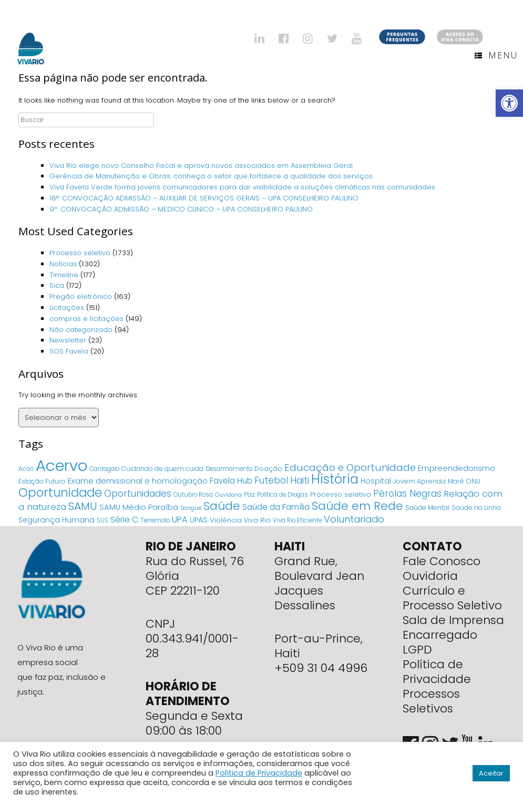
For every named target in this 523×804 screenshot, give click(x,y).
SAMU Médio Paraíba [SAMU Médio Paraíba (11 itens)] (138, 507)
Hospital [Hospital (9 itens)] (376, 481)
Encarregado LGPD (440, 642)
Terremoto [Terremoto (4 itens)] (155, 520)
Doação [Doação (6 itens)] (268, 468)
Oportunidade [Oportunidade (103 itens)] (60, 492)
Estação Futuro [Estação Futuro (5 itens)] (42, 481)
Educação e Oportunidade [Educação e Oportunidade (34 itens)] (350, 467)
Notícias (63, 264)
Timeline (63, 275)
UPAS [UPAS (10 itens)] (199, 520)
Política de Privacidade (437, 671)
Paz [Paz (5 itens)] (249, 494)
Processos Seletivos (431, 701)
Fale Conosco (441, 561)
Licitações (66, 308)
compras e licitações (86, 319)
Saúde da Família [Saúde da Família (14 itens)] (276, 506)
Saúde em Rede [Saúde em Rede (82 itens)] (357, 506)
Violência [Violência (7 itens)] (226, 520)
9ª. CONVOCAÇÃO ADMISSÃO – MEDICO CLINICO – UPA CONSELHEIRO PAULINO (181, 209)
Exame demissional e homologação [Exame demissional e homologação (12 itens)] (138, 480)
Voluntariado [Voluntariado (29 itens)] (354, 519)
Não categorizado (80, 330)
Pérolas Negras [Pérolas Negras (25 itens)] (407, 493)
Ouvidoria (430, 576)
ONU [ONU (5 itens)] (473, 481)
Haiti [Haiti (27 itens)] (299, 480)
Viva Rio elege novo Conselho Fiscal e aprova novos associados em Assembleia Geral (201, 165)
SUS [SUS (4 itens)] (102, 520)
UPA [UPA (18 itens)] (180, 520)
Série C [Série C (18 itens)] (124, 520)
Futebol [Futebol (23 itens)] (271, 480)
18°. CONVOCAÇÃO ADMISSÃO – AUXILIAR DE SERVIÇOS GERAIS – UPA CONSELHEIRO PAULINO (203, 198)
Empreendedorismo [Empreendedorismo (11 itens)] (456, 468)
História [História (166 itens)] (334, 479)
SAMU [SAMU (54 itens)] (82, 506)
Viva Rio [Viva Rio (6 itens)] (257, 520)
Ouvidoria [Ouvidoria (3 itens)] (228, 495)
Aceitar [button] (491, 773)
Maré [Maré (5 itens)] (456, 481)
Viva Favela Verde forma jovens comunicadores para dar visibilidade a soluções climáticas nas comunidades (242, 187)
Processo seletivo (79, 253)
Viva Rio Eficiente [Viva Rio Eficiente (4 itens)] (297, 520)
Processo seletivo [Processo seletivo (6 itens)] (340, 494)
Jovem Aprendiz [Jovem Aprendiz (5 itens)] (419, 481)
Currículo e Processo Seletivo (452, 598)
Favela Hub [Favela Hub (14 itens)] (231, 480)
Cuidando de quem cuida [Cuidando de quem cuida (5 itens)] (162, 468)
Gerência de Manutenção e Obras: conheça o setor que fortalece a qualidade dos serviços (212, 176)
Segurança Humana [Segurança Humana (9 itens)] (56, 520)
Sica (56, 285)
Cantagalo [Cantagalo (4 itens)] (104, 469)
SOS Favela (68, 351)
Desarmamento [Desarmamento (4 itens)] (229, 469)
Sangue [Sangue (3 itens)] (190, 508)
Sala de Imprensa (453, 620)
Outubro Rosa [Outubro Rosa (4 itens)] (193, 494)
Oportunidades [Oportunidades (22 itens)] (137, 493)
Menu (496, 55)
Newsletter (67, 340)
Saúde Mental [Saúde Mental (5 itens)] (427, 507)
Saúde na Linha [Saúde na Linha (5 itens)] (476, 507)
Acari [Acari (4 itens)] (26, 469)
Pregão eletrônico (80, 297)
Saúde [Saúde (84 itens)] (221, 506)
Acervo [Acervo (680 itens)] (61, 465)
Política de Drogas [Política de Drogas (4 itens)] (282, 494)
